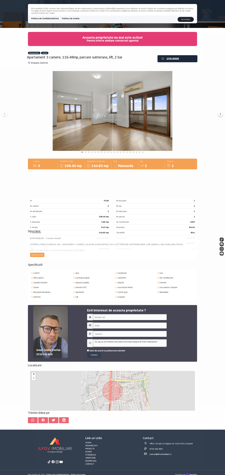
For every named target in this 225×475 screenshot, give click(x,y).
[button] (82, 152)
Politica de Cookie (70, 18)
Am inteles (185, 19)
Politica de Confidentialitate (45, 18)
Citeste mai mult (37, 273)
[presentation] (4, 114)
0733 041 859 (44, 388)
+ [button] (34, 403)
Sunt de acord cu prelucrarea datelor (106, 385)
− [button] (34, 407)
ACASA (88, 473)
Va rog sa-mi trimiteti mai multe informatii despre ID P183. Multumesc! (130, 377)
